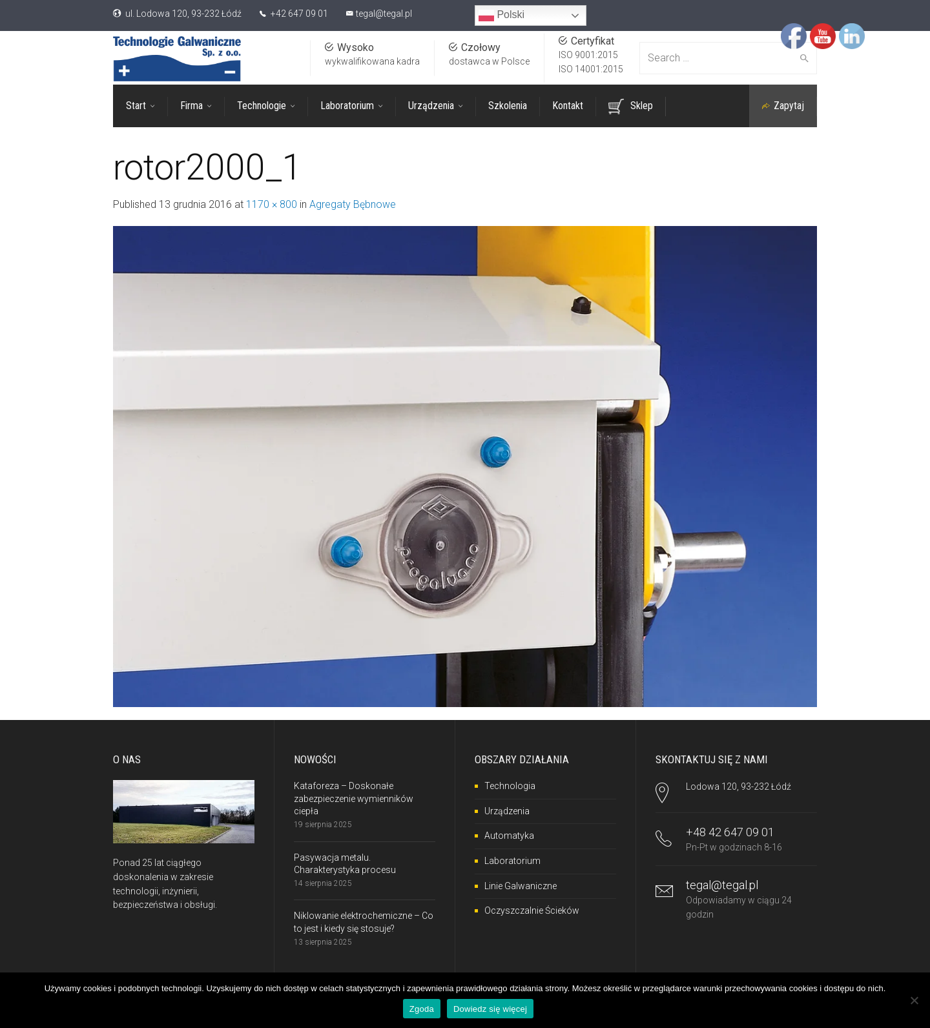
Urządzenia (507, 811)
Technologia (509, 786)
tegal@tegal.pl (384, 13)
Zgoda (421, 1009)
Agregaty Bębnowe (352, 204)
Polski (501, 15)
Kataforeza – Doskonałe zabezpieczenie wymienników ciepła (353, 798)
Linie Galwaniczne (520, 886)
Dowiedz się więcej (490, 1009)
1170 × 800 (271, 204)
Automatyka (509, 835)
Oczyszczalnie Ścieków (531, 910)
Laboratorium (512, 861)
